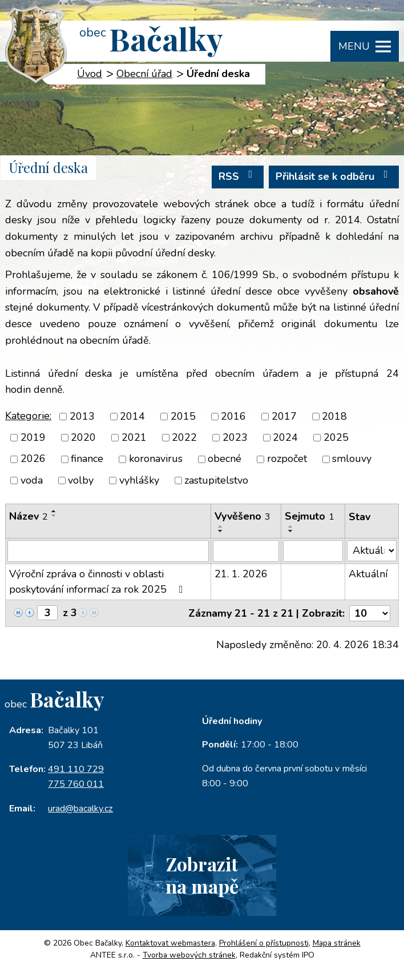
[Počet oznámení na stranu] (369, 613)
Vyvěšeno (242, 516)
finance (87, 459)
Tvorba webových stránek (189, 955)
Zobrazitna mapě (202, 874)
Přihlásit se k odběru (334, 176)
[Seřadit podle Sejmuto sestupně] (291, 531)
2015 (183, 416)
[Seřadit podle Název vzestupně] (54, 511)
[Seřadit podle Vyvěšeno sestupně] (221, 531)
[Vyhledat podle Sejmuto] (313, 551)
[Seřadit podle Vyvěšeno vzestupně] (221, 526)
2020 (83, 437)
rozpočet (287, 459)
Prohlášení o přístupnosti (264, 943)
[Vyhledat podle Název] (108, 551)
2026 (33, 459)
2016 (233, 416)
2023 (235, 437)
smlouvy (351, 459)
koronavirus (156, 459)
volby (81, 480)
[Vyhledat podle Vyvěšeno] (246, 551)
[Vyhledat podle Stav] (372, 550)
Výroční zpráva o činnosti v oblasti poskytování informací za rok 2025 (98, 581)
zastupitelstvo (216, 480)
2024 (285, 437)
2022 (184, 437)
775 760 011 (76, 784)
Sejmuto (309, 516)
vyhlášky (139, 480)
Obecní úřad (144, 74)
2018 (334, 416)
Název (28, 516)
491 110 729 (76, 769)
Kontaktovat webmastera (170, 943)
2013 (82, 416)
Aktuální (368, 574)
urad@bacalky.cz (80, 808)
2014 (132, 416)
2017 (284, 416)
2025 (336, 437)
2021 (134, 437)
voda (32, 480)
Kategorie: (28, 416)
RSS (238, 176)
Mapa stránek (337, 943)
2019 (33, 437)
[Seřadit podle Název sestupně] (54, 515)
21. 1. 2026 (241, 574)
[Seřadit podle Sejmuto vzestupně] (291, 526)
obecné (224, 459)
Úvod (89, 74)
